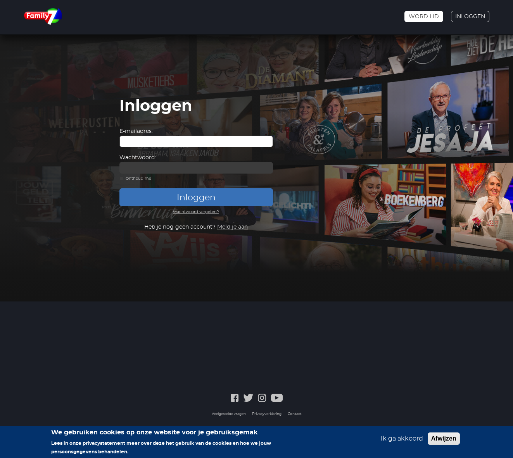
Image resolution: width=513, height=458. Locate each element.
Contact (295, 414)
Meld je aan (232, 227)
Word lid (424, 16)
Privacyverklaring (267, 414)
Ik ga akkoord (402, 439)
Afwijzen (443, 438)
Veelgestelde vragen (229, 414)
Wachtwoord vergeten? (196, 212)
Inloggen (470, 16)
